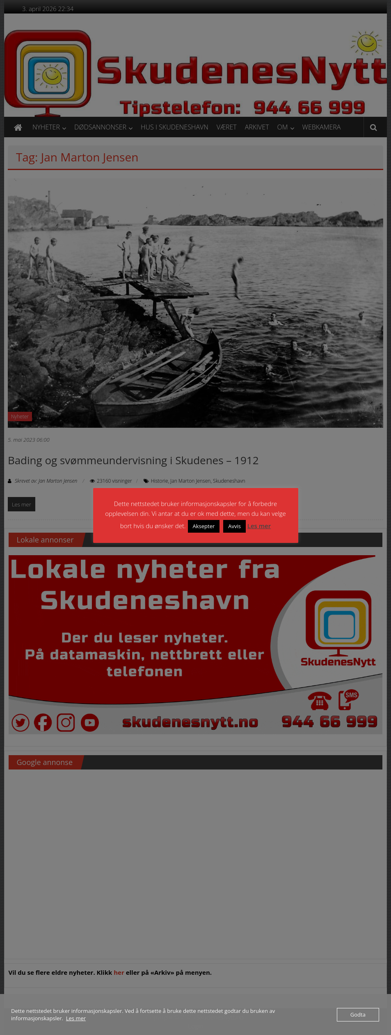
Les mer (259, 526)
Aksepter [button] (204, 526)
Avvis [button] (234, 526)
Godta (358, 1014)
